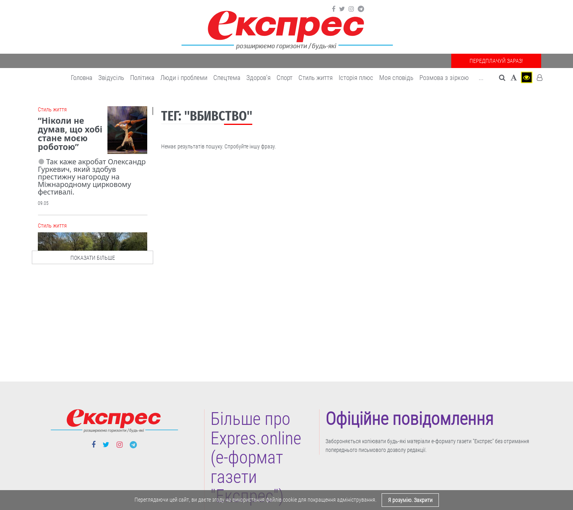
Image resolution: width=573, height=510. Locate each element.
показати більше (92, 258)
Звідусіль (111, 78)
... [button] (481, 78)
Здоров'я (258, 78)
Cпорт (284, 78)
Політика (142, 78)
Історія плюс (356, 78)
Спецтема (226, 78)
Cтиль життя (315, 78)
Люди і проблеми (183, 78)
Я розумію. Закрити (410, 500)
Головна (81, 78)
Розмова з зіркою (444, 78)
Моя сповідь (396, 78)
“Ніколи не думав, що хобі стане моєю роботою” (70, 133)
